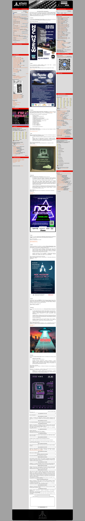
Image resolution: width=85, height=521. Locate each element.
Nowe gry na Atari (60, 33)
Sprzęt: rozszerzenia (60, 132)
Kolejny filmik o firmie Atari (61, 20)
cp (71, 98)
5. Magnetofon (60, 150)
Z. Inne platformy (60, 164)
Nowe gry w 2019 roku (16, 63)
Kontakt (14, 106)
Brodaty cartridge (15, 36)
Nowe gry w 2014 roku (16, 70)
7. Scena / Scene (59, 45)
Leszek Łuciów (59, 118)
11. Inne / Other (59, 48)
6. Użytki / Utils (59, 44)
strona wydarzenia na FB (34, 131)
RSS (26, 12)
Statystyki (14, 162)
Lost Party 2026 (59, 32)
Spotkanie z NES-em (16, 17)
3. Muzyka (59, 147)
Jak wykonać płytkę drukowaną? (62, 184)
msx (68, 102)
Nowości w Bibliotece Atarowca (17, 38)
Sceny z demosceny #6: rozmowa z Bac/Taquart (20, 27)
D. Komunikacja (60, 160)
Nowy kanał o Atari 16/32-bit (17, 33)
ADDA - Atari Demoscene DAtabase (62, 95)
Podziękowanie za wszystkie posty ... (62, 26)
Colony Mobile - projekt (16, 161)
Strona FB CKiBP (32, 69)
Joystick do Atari (59, 179)
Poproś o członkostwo (66, 6)
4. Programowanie (60, 148)
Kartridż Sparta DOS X (16, 59)
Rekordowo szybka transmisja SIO (62, 17)
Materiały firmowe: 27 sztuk (17, 96)
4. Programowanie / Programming (62, 43)
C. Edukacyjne (60, 158)
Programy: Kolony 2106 (60, 131)
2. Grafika (59, 145)
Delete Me (58, 36)
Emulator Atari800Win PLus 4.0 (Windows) (19, 76)
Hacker (14, 153)
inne (20, 139)
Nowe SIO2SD (59, 176)
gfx (71, 99)
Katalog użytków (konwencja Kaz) (62, 140)
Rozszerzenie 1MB (60, 181)
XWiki (14, 101)
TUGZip (66, 108)
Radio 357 (51, 112)
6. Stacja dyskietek (60, 151)
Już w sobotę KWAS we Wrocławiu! (18, 19)
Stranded (14, 147)
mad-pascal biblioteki (60, 21)
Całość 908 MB (60, 165)
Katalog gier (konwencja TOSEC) (18, 142)
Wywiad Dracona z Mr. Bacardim (62, 111)
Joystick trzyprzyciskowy (60, 182)
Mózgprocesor (15, 150)
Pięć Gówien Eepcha (16, 149)
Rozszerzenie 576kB (60, 186)
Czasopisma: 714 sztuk (16, 94)
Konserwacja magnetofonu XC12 (18, 61)
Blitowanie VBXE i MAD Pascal (62, 30)
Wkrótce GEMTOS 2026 (16, 26)
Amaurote (14, 151)
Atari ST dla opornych (16, 69)
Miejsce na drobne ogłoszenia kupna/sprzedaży (64, 134)
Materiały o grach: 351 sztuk (17, 97)
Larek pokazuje (15, 64)
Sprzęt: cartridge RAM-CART (61, 133)
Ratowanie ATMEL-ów (60, 178)
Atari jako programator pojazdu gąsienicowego (20, 39)
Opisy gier (14, 145)
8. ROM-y (59, 154)
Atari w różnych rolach (60, 188)
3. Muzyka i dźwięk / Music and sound (63, 42)
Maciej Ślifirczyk (59, 123)
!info (64, 101)
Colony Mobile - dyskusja (16, 160)
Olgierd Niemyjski (59, 125)
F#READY (58, 114)
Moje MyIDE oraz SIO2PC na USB (62, 183)
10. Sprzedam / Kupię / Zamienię (62, 47)
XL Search (14, 105)
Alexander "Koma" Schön (61, 122)
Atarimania (14, 103)
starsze (27, 73)
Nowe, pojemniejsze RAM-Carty (62, 129)
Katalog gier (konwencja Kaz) (17, 128)
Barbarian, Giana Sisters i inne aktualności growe (20, 22)
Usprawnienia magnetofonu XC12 (18, 60)
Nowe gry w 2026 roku (16, 57)
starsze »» (70, 191)
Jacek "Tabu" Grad (60, 121)
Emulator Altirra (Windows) (17, 78)
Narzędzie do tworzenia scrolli (17, 58)
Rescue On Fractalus (16, 146)
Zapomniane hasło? (60, 6)
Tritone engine (15, 71)
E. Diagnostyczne (60, 161)
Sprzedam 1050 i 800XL (60, 27)
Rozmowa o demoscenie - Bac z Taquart (19, 25)
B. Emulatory (59, 157)
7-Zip (64, 108)
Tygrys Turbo (59, 180)
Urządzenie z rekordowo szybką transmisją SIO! (20, 16)
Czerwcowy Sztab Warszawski (61, 29)
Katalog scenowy (59, 97)
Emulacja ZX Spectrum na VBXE (18, 65)
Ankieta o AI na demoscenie (17, 31)
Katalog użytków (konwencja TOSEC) (62, 167)
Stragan (58, 128)
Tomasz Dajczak (59, 112)
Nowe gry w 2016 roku (16, 66)
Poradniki (14, 56)
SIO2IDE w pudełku (60, 189)
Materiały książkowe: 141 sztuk (17, 95)
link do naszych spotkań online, (62, 56)
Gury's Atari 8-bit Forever (17, 102)
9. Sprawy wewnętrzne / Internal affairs (63, 46)
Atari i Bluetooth (59, 175)
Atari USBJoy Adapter (60, 130)
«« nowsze (15, 155)
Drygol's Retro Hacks (16, 104)
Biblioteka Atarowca (16, 79)
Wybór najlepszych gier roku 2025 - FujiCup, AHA (20, 34)
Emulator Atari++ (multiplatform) (18, 77)
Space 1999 (15, 148)
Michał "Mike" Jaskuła (60, 113)
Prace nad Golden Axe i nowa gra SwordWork (20, 20)
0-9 (14, 132)
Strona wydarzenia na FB (34, 241)
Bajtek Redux (15, 98)
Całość (58, 108)
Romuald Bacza (59, 117)
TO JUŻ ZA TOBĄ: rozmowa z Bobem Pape (63, 119)
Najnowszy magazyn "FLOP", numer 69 (19, 30)
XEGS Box (58, 187)
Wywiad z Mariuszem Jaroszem (62, 110)
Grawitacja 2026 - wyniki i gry (17, 23)
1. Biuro (59, 144)
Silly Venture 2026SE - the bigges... (62, 24)
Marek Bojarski (59, 124)
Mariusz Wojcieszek (60, 116)
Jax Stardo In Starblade (16, 152)
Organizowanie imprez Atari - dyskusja (18, 159)
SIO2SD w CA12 (59, 177)
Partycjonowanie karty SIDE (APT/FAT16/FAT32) (20, 67)
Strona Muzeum (32, 192)
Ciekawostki (59, 23)
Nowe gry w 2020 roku (16, 62)
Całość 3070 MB (16, 140)
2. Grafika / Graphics (60, 41)
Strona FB (31, 193)
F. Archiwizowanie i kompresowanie (63, 163)
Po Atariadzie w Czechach (17, 18)
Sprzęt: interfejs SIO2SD (61, 136)
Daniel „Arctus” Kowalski (60, 115)
